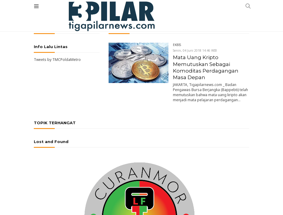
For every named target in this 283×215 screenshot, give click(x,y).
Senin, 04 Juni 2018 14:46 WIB (195, 50)
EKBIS (177, 45)
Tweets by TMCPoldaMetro (57, 59)
